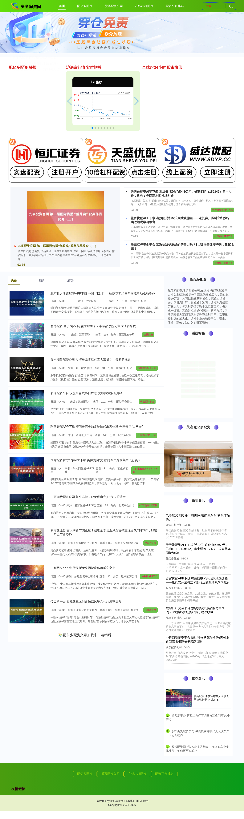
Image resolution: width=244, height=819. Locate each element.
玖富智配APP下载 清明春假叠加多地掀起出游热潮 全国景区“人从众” (97, 426)
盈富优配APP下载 (223, 236)
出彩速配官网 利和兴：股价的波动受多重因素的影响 (48, 121)
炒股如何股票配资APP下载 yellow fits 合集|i (42, 109)
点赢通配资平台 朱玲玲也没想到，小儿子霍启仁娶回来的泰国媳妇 (57, 79)
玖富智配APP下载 (146, 435)
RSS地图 (129, 800)
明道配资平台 (147, 401)
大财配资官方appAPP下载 (145, 470)
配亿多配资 (84, 6)
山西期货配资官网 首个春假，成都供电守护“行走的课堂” (89, 497)
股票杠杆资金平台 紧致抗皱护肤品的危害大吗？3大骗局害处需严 (56, 85)
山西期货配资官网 (148, 505)
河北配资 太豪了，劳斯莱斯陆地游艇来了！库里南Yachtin (52, 73)
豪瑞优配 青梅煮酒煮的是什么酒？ (36, 115)
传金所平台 (150, 610)
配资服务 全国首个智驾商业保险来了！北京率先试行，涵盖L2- (55, 97)
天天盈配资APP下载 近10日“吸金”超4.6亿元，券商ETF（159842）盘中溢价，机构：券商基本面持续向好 (198, 549)
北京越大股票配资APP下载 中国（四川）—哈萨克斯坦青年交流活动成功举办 (103, 293)
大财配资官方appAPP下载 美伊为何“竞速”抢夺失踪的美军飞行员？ (96, 460)
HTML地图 (142, 800)
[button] (69, 101)
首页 (62, 6)
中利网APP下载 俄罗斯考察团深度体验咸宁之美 (83, 568)
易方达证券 (150, 543)
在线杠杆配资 (144, 6)
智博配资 (148, 334)
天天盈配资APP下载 (222, 210)
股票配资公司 (114, 6)
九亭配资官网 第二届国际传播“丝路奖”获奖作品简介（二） (56, 246)
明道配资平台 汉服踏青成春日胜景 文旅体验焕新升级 (86, 393)
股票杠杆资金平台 (223, 262)
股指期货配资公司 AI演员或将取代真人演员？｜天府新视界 (91, 359)
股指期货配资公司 (147, 368)
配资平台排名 (175, 6)
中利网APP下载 (150, 576)
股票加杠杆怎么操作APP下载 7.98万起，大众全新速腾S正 (52, 103)
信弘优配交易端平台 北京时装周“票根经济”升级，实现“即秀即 (54, 127)
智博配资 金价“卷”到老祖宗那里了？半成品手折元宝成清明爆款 (55, 91)
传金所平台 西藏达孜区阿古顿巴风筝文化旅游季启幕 (86, 601)
